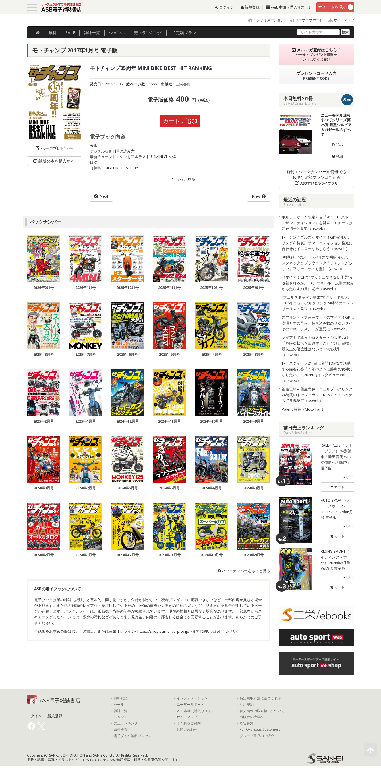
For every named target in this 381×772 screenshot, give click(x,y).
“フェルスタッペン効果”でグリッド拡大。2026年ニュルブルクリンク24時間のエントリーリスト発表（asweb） (317, 303)
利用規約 (247, 704)
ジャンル (117, 32)
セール (119, 704)
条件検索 (120, 729)
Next (104, 196)
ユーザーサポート (304, 19)
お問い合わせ (187, 729)
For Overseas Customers (260, 729)
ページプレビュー (54, 148)
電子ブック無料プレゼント (134, 736)
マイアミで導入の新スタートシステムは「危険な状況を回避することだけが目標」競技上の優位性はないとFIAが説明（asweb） (317, 346)
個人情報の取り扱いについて (262, 711)
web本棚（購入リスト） (289, 7)
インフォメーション (263, 19)
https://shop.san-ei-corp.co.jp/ (163, 631)
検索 (345, 32)
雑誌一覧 (120, 711)
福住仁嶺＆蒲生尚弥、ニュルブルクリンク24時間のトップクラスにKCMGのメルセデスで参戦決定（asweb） (317, 394)
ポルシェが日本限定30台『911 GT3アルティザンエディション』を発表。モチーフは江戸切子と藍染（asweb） (317, 222)
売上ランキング (126, 723)
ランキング (148, 32)
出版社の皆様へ (252, 717)
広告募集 (247, 723)
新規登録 (250, 7)
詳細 (337, 156)
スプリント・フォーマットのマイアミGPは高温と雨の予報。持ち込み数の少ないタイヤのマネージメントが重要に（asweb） (318, 323)
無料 (53, 32)
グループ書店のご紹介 (257, 736)
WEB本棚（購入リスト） (196, 711)
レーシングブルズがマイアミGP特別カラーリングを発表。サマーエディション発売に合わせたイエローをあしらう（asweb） (318, 242)
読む (337, 144)
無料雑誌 (120, 698)
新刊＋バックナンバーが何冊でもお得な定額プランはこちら (316, 177)
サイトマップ (339, 19)
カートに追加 (180, 121)
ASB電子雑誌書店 (60, 700)
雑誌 (92, 32)
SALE (70, 32)
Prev (256, 196)
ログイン (224, 7)
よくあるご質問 (189, 723)
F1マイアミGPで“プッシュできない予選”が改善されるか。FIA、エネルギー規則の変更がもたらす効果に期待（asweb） (318, 283)
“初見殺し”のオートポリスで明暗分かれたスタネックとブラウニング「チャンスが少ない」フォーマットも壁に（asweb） (317, 263)
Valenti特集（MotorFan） (303, 409)
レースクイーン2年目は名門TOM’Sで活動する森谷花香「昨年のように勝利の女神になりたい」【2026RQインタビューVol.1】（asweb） (317, 372)
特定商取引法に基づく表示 (260, 698)
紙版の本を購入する (54, 161)
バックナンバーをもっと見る (244, 571)
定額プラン (183, 32)
